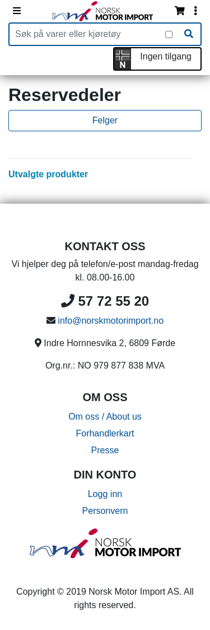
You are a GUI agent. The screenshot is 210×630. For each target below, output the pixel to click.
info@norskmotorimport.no (111, 320)
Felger (105, 120)
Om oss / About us (105, 416)
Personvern (105, 511)
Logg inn (105, 494)
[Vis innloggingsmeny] (195, 11)
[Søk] (189, 34)
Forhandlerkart (105, 433)
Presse (105, 450)
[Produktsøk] (87, 34)
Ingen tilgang (166, 56)
